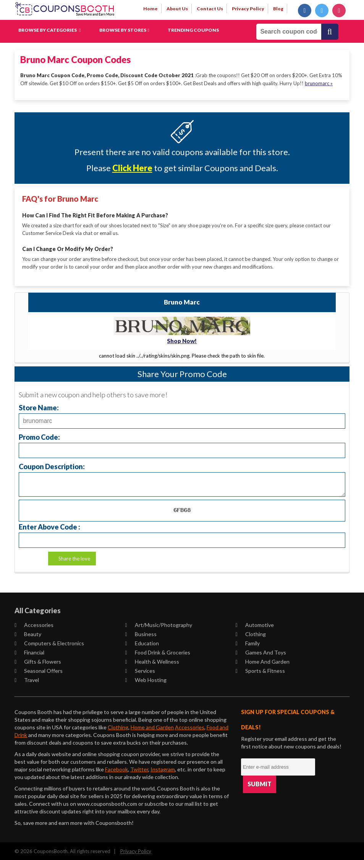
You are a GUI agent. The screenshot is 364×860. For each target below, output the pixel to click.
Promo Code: (39, 436)
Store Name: (39, 406)
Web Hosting (145, 678)
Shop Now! (182, 339)
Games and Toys (261, 651)
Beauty (28, 633)
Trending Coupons (193, 30)
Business (140, 633)
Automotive (255, 623)
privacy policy (248, 8)
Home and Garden (263, 660)
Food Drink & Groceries (157, 651)
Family (248, 642)
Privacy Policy (135, 850)
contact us (210, 8)
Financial (29, 651)
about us (177, 8)
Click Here (132, 168)
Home (150, 8)
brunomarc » (319, 83)
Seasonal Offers (39, 669)
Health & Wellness (152, 660)
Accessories (34, 623)
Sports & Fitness (260, 669)
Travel (27, 678)
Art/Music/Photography (158, 623)
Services (140, 669)
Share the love (74, 557)
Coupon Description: (52, 465)
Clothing (251, 633)
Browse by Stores (124, 30)
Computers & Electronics (49, 642)
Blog (278, 8)
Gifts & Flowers (38, 660)
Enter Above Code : (49, 526)
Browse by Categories (49, 30)
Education (142, 642)
